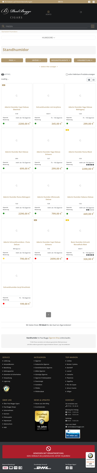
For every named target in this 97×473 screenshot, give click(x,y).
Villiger (69, 391)
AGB (5, 427)
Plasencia (70, 378)
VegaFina (70, 381)
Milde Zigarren (40, 371)
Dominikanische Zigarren (43, 368)
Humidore (38, 385)
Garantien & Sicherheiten (12, 375)
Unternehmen (8, 410)
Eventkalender (40, 407)
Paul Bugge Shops (10, 407)
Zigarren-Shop (54, 338)
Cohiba (69, 361)
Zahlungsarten (9, 371)
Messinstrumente (60, 60)
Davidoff (70, 368)
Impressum (7, 421)
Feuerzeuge (39, 381)
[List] (89, 80)
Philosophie (8, 417)
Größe (36, 60)
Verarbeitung (84, 60)
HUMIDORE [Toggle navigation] (48, 37)
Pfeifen (37, 388)
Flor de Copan (71, 385)
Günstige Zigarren (41, 375)
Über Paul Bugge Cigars (12, 404)
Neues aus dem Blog (42, 404)
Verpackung (8, 378)
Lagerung (7, 381)
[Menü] (94, 453)
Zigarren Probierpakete (43, 378)
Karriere (6, 414)
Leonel (69, 371)
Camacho (70, 375)
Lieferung (7, 361)
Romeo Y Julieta (72, 364)
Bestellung (7, 368)
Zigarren (38, 361)
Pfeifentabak (39, 391)
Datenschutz (8, 424)
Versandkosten (9, 364)
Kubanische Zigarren (42, 364)
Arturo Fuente (71, 388)
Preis (12, 60)
